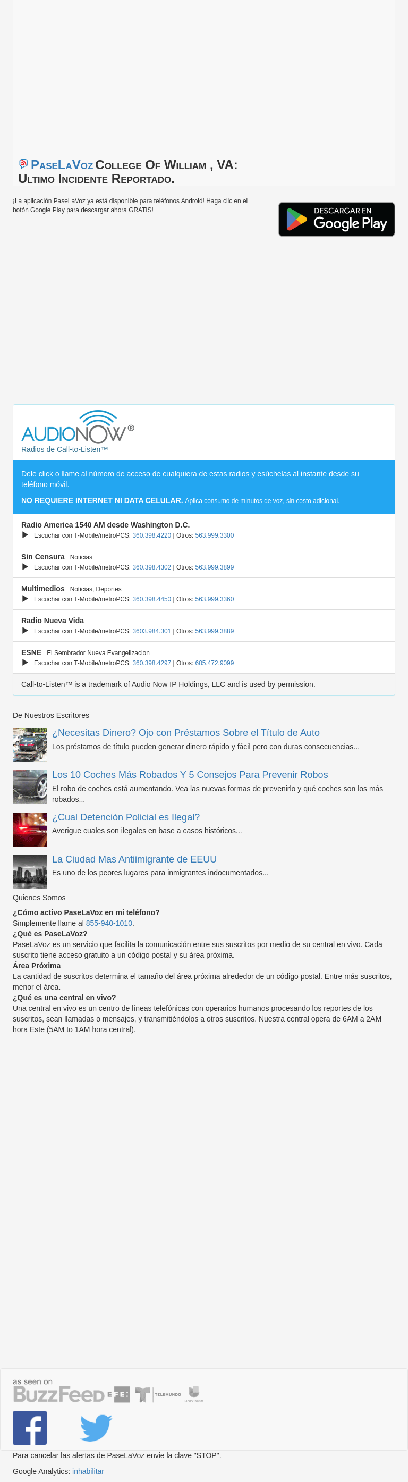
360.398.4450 (151, 599)
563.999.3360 (215, 599)
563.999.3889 (215, 631)
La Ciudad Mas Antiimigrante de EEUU (134, 859)
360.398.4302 (151, 567)
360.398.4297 (151, 663)
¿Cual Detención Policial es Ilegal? (126, 817)
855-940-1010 (109, 923)
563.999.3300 (215, 535)
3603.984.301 (151, 631)
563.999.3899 (215, 567)
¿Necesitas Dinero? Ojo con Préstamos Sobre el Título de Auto (186, 732)
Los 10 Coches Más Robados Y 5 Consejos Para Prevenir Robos (190, 774)
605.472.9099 (215, 663)
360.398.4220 (151, 535)
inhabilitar (88, 1471)
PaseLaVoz (62, 164)
